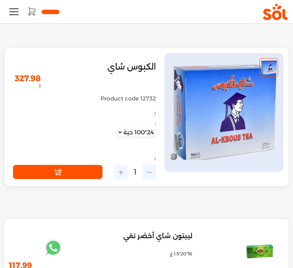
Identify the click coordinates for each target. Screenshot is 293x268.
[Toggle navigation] (14, 11)
